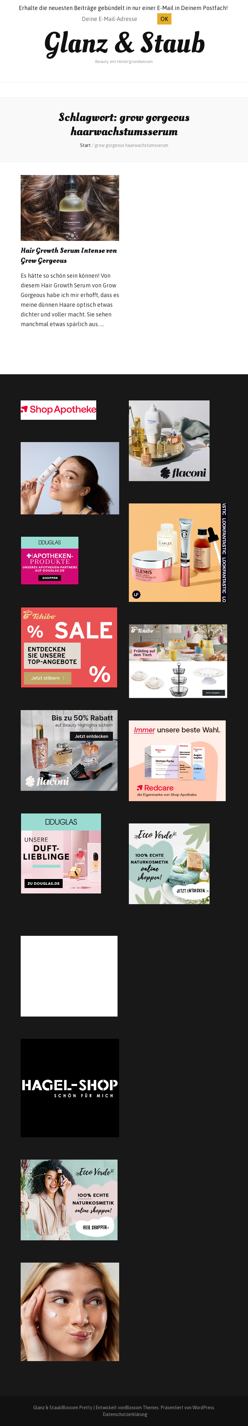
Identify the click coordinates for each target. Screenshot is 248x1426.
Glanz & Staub (124, 43)
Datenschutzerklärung (125, 1414)
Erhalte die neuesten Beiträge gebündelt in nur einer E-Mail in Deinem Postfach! (123, 8)
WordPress (203, 1407)
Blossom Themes (142, 1407)
